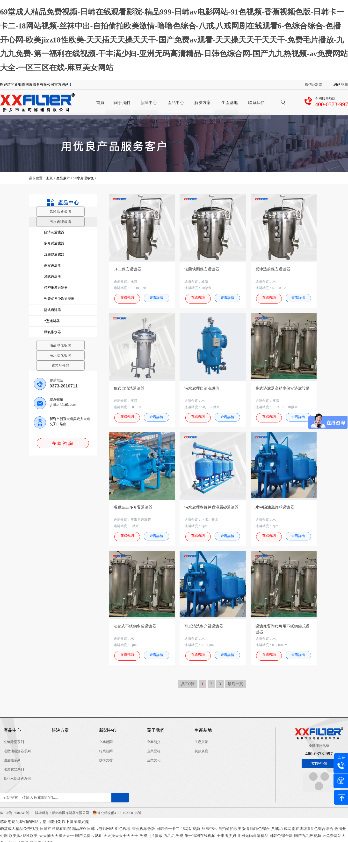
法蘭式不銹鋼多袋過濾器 (135, 623)
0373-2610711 (64, 386)
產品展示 (63, 178)
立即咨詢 (319, 759)
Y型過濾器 (52, 321)
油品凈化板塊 (60, 345)
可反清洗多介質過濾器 (203, 623)
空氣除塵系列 (14, 737)
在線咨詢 (63, 443)
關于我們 (155, 726)
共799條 (188, 679)
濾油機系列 (12, 756)
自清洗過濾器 (54, 232)
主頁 (50, 178)
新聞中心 (107, 726)
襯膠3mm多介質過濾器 (133, 505)
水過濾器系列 (14, 765)
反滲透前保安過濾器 (272, 269)
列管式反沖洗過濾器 (59, 299)
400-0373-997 (331, 104)
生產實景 (201, 737)
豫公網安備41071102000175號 (119, 808)
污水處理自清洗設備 (201, 387)
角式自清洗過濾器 (129, 387)
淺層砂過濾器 (54, 254)
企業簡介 (153, 737)
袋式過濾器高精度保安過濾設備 (282, 387)
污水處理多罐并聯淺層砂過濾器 (211, 505)
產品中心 (62, 203)
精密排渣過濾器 (56, 288)
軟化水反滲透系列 (17, 774)
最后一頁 (235, 679)
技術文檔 (106, 756)
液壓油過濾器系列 (17, 747)
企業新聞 (106, 737)
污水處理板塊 (83, 178)
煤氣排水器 (52, 332)
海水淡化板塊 (60, 355)
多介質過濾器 (54, 243)
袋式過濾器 (52, 276)
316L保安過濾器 (127, 269)
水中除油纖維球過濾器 (274, 505)
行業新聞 (106, 747)
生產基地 (203, 726)
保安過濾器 (52, 265)
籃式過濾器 (52, 310)
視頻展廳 (201, 747)
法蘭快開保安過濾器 (201, 269)
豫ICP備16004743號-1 (16, 808)
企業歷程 (153, 747)
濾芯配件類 (60, 365)
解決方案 (60, 726)
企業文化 (153, 756)
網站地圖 (341, 84)
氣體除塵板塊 (60, 212)
